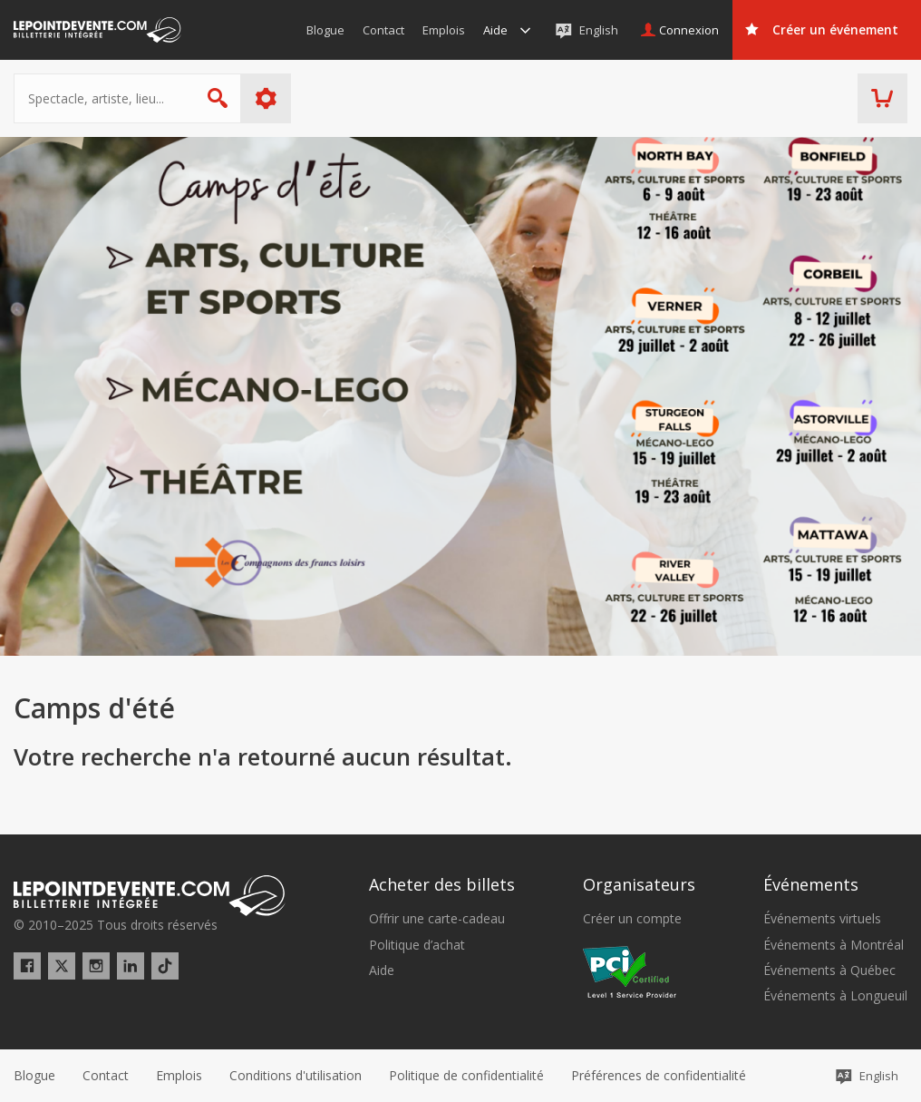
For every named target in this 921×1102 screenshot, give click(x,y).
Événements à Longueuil (835, 996)
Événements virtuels (822, 919)
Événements (810, 884)
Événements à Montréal (833, 945)
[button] (658, 1076)
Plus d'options (266, 98)
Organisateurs (639, 884)
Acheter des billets (442, 884)
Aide (381, 970)
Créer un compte (632, 919)
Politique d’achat (417, 945)
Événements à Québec (829, 970)
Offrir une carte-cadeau (437, 919)
